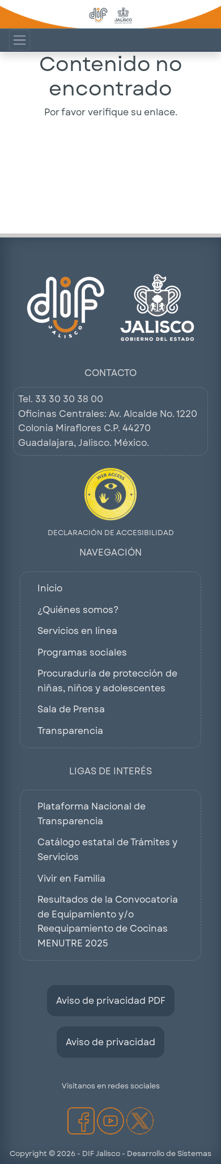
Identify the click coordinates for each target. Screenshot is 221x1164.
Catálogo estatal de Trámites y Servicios (107, 849)
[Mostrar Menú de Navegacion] (19, 40)
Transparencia (70, 730)
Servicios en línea (77, 630)
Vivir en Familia (71, 878)
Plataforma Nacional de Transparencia (91, 814)
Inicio (49, 588)
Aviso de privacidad (110, 1042)
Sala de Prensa (71, 709)
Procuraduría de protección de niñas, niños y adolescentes (107, 681)
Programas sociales (82, 652)
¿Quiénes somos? (77, 609)
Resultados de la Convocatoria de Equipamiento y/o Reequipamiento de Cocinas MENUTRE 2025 (107, 921)
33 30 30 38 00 (69, 399)
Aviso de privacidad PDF (110, 1000)
